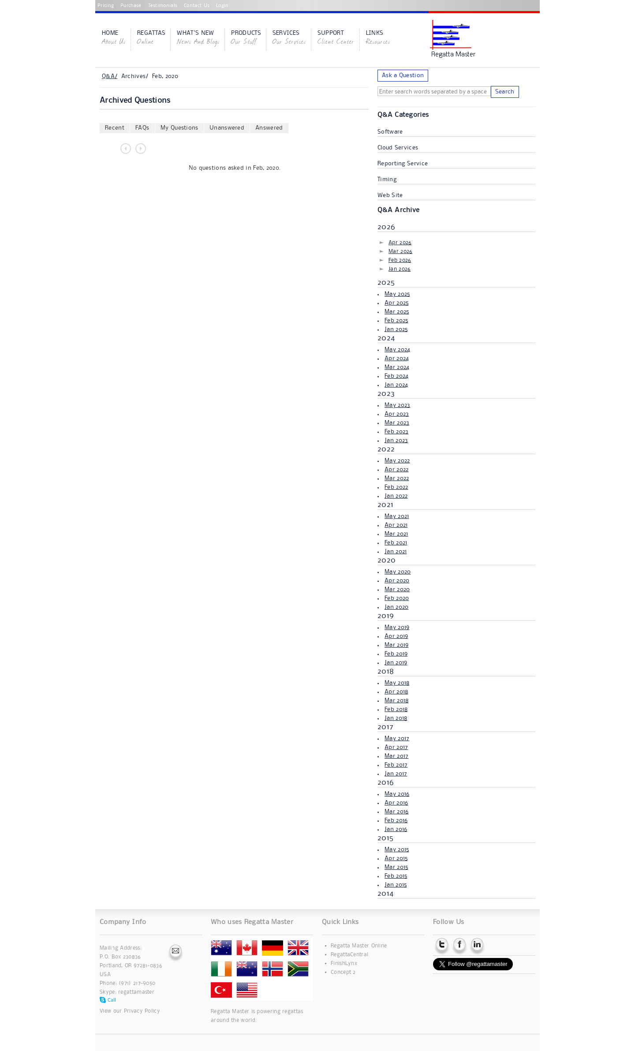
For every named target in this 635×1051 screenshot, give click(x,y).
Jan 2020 (396, 607)
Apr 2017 (396, 747)
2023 (386, 393)
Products (246, 38)
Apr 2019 (396, 636)
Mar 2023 (397, 422)
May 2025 (397, 294)
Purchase (130, 6)
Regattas (151, 38)
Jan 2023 (396, 440)
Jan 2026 (399, 269)
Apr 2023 (397, 414)
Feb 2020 (397, 598)
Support (336, 38)
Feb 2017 (396, 765)
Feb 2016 (396, 820)
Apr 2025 (396, 303)
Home (114, 38)
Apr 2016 (396, 802)
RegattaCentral (349, 954)
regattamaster (136, 992)
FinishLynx (344, 963)
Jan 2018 (396, 718)
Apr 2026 (399, 242)
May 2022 (397, 460)
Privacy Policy (142, 1011)
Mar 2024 (397, 367)
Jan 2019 (396, 662)
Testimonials (163, 6)
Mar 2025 (397, 311)
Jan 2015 (396, 884)
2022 (386, 449)
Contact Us (196, 6)
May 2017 (397, 738)
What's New (198, 38)
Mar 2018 (396, 700)
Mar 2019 (396, 645)
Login (222, 6)
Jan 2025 (396, 329)
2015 (385, 838)
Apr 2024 (397, 358)
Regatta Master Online (359, 945)
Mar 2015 (396, 867)
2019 (385, 615)
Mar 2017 (396, 756)
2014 (385, 893)
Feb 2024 (396, 376)
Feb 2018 (396, 709)
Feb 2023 (396, 431)
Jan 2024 (396, 385)
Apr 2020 (397, 580)
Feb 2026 (399, 260)
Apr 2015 (396, 858)
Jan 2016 (396, 829)
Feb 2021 (396, 542)
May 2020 (398, 571)
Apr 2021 (396, 525)
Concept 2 (343, 972)
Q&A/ (109, 76)
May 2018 (397, 683)
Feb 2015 (396, 876)
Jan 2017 (396, 773)
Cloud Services (397, 147)
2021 (385, 504)
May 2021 (397, 516)
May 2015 (397, 849)
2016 (385, 782)
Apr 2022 (396, 469)
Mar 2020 (397, 589)
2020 (386, 560)
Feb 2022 (396, 487)
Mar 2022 (397, 478)
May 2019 (397, 627)
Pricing (105, 6)
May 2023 (397, 405)
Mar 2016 (396, 811)
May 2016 (397, 794)
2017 (385, 726)
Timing (386, 179)
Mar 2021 (396, 534)
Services (289, 38)
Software (390, 131)
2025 (386, 282)
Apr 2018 (396, 691)
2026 (386, 227)
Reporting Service (402, 163)
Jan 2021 (396, 551)
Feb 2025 (396, 320)
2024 (386, 338)
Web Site (390, 195)
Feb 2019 (396, 653)
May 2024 (397, 349)
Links (378, 38)
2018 (385, 671)
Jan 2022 (396, 496)
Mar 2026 (400, 251)
